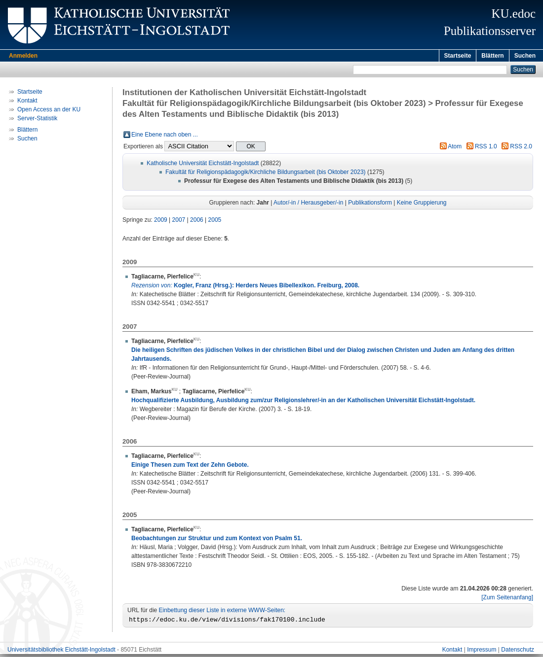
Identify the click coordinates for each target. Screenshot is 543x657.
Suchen (525, 55)
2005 (215, 221)
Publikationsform (370, 204)
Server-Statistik (37, 119)
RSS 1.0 (486, 147)
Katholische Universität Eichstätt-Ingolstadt (203, 164)
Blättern (492, 55)
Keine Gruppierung (422, 204)
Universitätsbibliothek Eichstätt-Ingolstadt (61, 652)
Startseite (457, 55)
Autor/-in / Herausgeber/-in (308, 204)
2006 (196, 221)
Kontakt (27, 102)
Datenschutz (517, 652)
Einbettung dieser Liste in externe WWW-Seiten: (222, 611)
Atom (455, 147)
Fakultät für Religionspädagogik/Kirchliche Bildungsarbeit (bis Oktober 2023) (265, 173)
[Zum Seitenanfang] (507, 598)
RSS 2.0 (521, 147)
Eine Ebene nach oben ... (164, 136)
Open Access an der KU (48, 110)
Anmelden (23, 55)
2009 (160, 221)
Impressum (481, 652)
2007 (179, 221)
